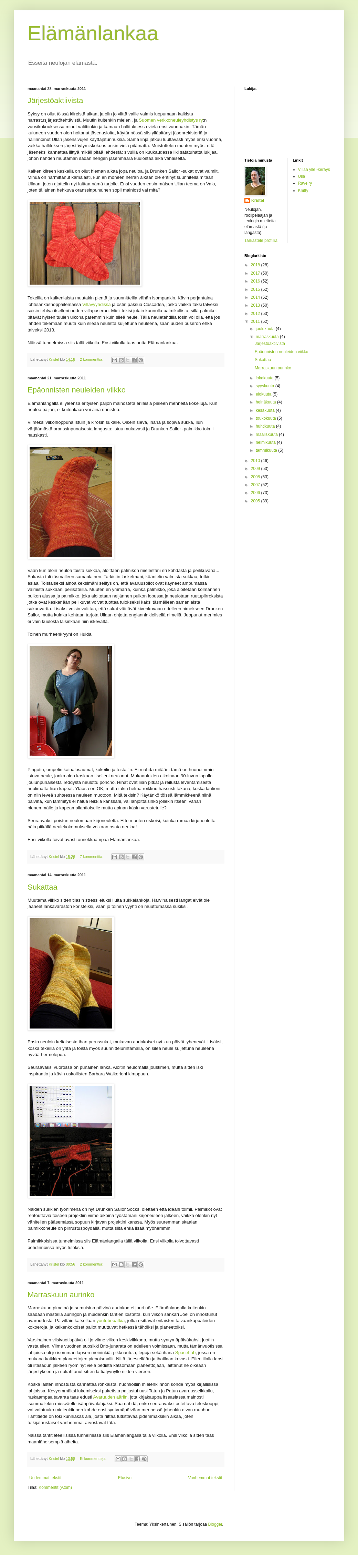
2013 (256, 305)
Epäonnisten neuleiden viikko (77, 390)
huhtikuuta (266, 426)
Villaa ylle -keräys (314, 169)
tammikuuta (267, 450)
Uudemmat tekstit (45, 1477)
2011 (256, 321)
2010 (256, 460)
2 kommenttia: (92, 359)
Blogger (215, 1524)
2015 (256, 289)
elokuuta (264, 394)
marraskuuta (268, 336)
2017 (256, 273)
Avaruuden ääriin (110, 1397)
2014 (256, 297)
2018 (256, 265)
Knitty (303, 190)
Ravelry (305, 183)
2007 (256, 484)
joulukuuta (266, 328)
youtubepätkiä (110, 1320)
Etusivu (124, 1477)
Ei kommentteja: (93, 1458)
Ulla (301, 176)
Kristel (257, 200)
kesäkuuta (266, 410)
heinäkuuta (266, 402)
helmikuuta (266, 442)
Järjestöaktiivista (55, 100)
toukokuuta (266, 418)
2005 (256, 501)
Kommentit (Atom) (55, 1487)
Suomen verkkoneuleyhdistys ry (171, 120)
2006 (256, 492)
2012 (256, 313)
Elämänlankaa (93, 33)
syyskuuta (265, 385)
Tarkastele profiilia (260, 240)
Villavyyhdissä (96, 304)
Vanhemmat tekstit (205, 1477)
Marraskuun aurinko (61, 1294)
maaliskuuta (267, 434)
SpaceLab (185, 1352)
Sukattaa (42, 887)
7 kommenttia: (92, 857)
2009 (256, 468)
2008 (256, 476)
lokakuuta (265, 378)
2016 (256, 281)
